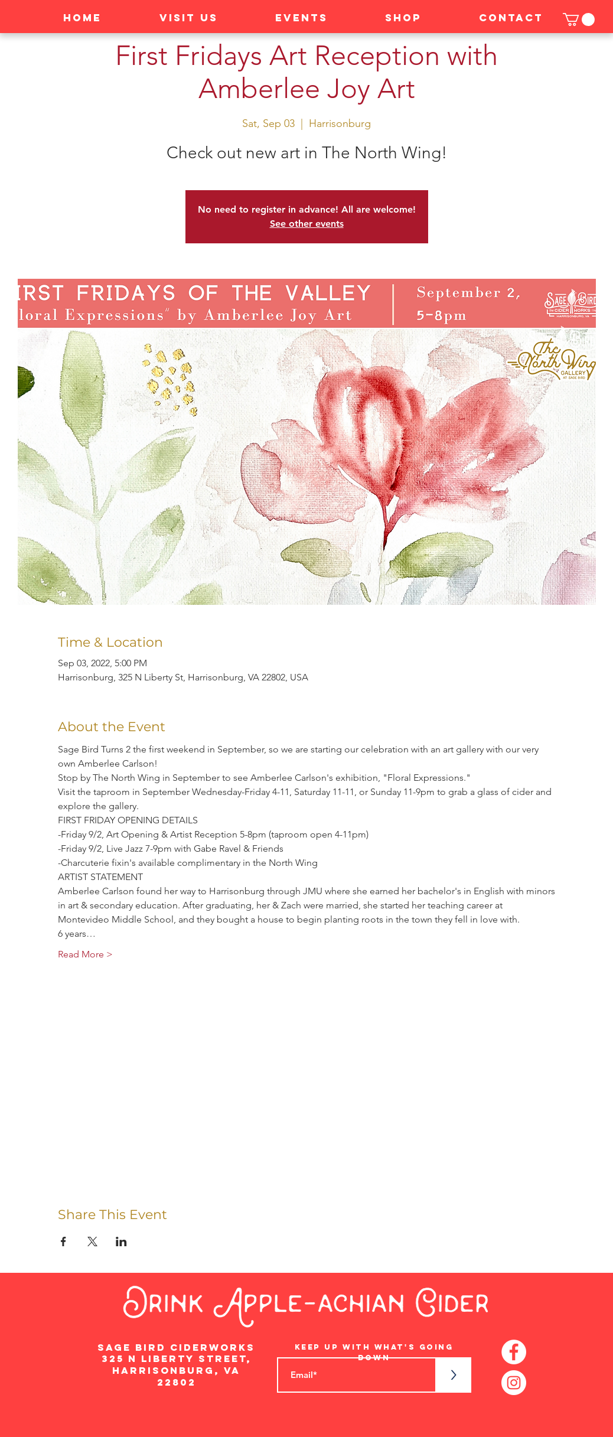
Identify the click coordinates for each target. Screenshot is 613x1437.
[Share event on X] (92, 1241)
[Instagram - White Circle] (513, 1382)
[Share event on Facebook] (63, 1241)
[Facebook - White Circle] (513, 1352)
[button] (579, 19)
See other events (307, 223)
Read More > (85, 954)
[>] (453, 1375)
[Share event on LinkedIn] (121, 1241)
